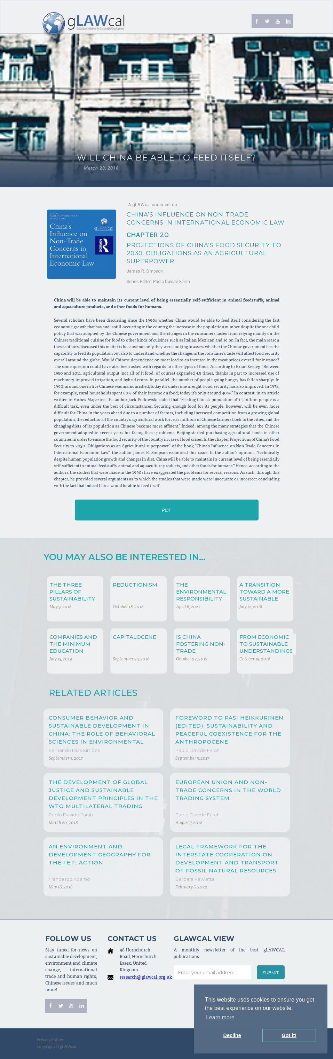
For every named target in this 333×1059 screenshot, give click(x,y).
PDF (167, 510)
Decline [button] (232, 1035)
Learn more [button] (220, 1017)
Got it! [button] (289, 1035)
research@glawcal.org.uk (146, 977)
